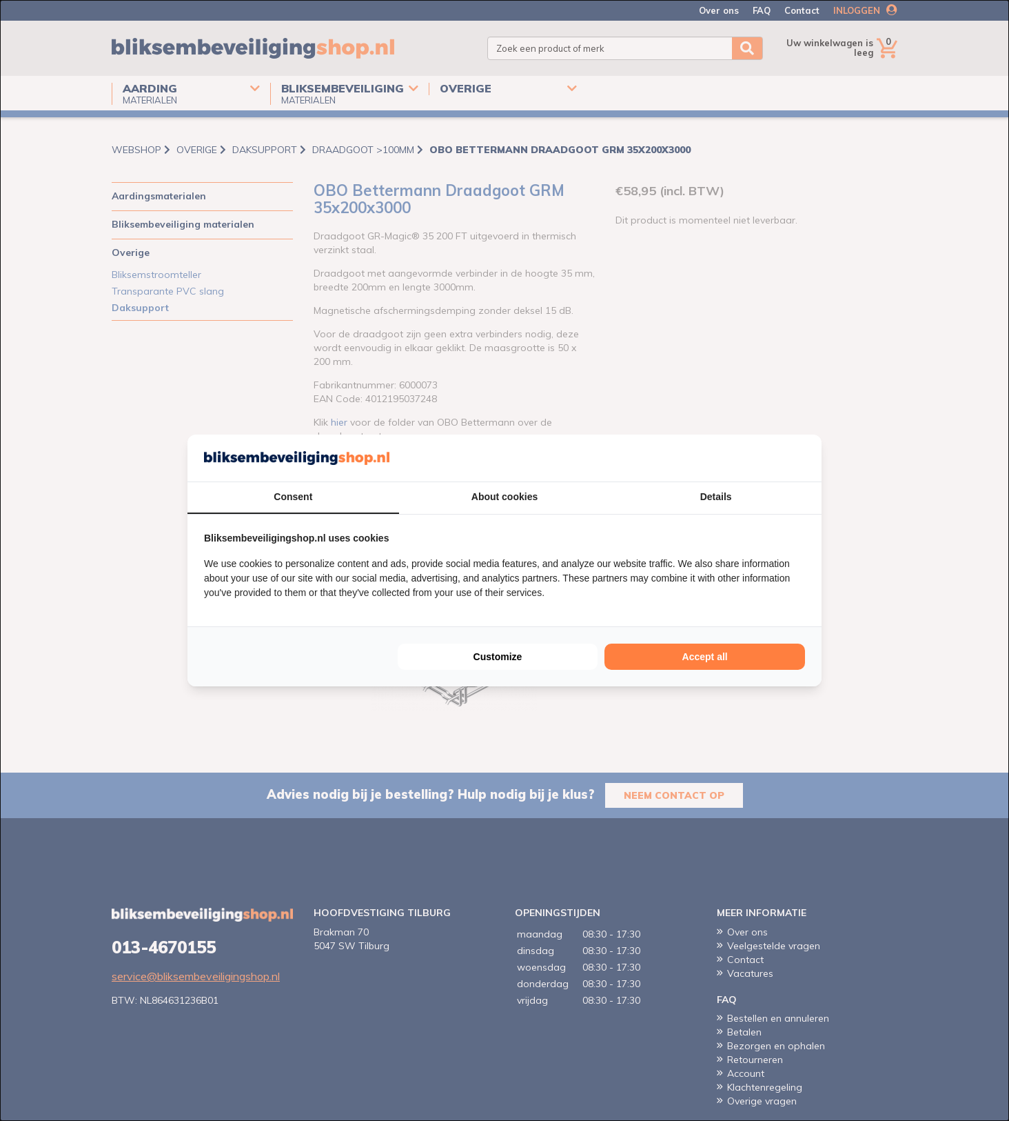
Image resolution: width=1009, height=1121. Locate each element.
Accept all (705, 656)
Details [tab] (716, 496)
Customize (497, 656)
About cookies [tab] (504, 496)
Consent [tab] (293, 496)
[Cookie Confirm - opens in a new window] (801, 458)
